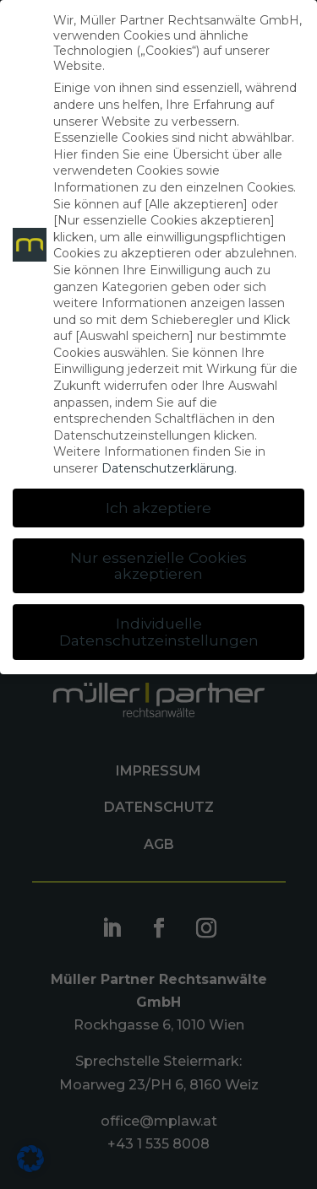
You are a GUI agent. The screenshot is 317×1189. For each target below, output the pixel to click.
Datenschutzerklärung (167, 468)
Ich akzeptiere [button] (158, 507)
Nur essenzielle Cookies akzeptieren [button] (158, 566)
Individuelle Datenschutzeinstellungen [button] (159, 631)
